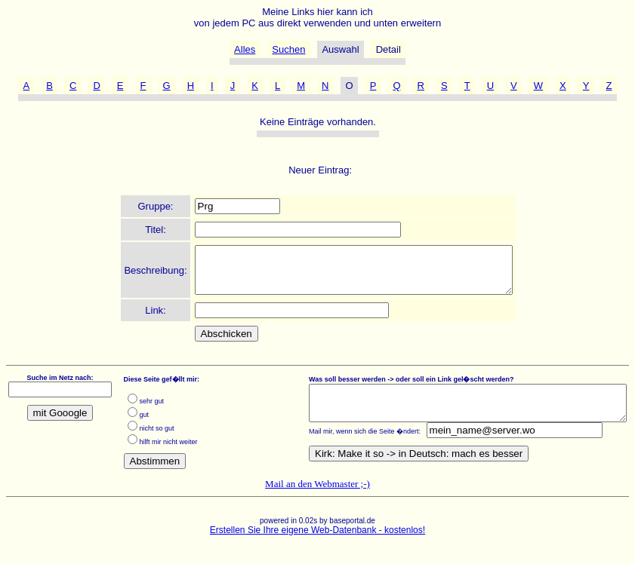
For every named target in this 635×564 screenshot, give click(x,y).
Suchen (288, 49)
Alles (244, 49)
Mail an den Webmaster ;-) (317, 492)
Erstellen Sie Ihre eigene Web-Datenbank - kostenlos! (317, 539)
